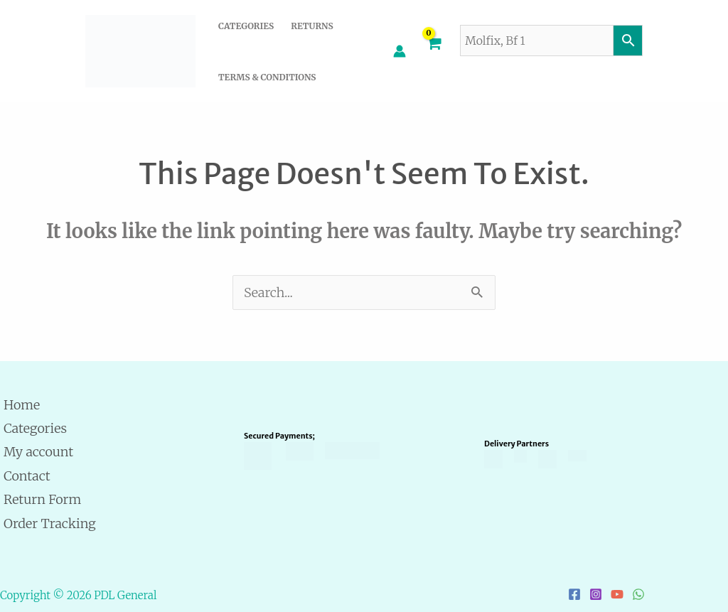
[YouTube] (617, 594)
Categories (246, 26)
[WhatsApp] (638, 594)
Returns (312, 26)
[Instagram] (595, 594)
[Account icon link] (399, 51)
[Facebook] (574, 594)
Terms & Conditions (267, 77)
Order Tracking (50, 523)
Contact (27, 476)
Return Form (42, 499)
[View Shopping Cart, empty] (433, 51)
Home (22, 405)
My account (38, 452)
